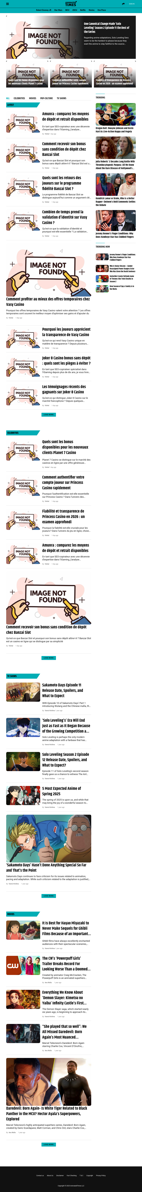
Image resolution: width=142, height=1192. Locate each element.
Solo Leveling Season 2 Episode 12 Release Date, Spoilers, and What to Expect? (65, 760)
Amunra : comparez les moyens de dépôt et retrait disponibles (65, 116)
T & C (81, 1175)
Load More (49, 414)
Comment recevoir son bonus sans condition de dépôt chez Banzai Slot (64, 149)
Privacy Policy (101, 1175)
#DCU (74, 10)
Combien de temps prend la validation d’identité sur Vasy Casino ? (64, 217)
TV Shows (61, 98)
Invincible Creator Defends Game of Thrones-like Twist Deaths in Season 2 (122, 279)
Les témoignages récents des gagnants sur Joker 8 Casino (64, 389)
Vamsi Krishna (50, 711)
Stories (91, 10)
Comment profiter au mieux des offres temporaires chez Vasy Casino (48, 302)
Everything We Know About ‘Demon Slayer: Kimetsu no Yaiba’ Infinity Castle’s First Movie (63, 998)
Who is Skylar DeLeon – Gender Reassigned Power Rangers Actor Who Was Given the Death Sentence (122, 269)
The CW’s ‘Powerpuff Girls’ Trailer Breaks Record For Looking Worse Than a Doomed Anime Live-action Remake (65, 964)
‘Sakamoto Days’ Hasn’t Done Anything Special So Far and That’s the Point (46, 867)
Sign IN (132, 4)
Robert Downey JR (43, 10)
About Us (50, 1175)
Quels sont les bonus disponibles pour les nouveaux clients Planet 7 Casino (26, 82)
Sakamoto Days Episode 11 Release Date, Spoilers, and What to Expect (62, 691)
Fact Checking (72, 1175)
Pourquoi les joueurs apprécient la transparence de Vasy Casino (66, 332)
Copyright (89, 1175)
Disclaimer (60, 1175)
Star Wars (58, 10)
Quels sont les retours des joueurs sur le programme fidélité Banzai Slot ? (61, 183)
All (8, 98)
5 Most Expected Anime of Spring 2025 (61, 791)
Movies (32, 98)
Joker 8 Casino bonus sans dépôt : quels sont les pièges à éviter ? (66, 360)
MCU (67, 10)
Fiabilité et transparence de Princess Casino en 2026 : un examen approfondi (114, 82)
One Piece (102, 10)
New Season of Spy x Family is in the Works (122, 288)
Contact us (40, 1175)
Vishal (47, 134)
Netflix (83, 10)
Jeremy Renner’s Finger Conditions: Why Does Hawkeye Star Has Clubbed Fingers (115, 235)
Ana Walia (48, 982)
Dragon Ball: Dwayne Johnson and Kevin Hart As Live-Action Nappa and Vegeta (114, 130)
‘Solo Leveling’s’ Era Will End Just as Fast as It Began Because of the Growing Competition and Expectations (66, 726)
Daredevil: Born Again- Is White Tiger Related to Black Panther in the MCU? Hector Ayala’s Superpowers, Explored (46, 1114)
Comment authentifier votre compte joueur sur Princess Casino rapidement (70, 82)
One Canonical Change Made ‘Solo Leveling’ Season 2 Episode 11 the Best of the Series (106, 28)
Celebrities (19, 98)
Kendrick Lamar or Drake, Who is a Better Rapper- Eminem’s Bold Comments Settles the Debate (115, 202)
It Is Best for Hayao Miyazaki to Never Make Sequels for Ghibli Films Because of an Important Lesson (65, 929)
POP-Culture (46, 98)
